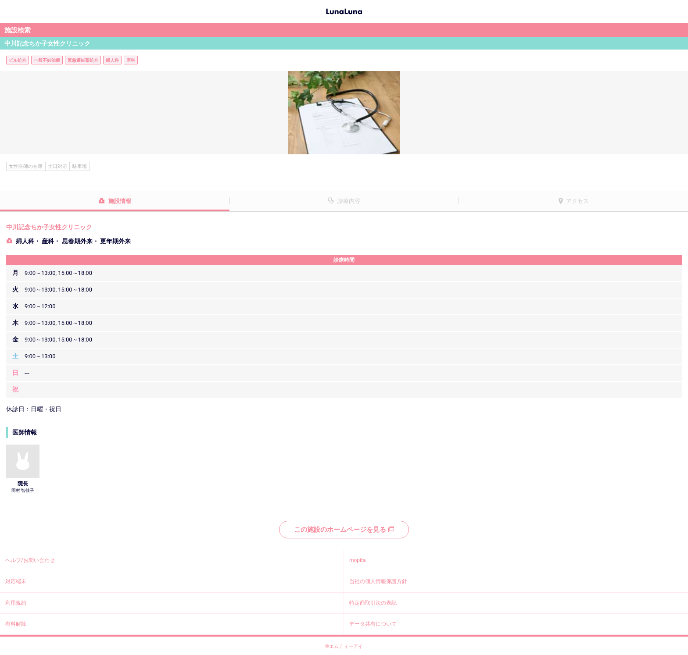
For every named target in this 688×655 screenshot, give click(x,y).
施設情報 (119, 201)
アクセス (577, 201)
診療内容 (348, 201)
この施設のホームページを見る (344, 530)
